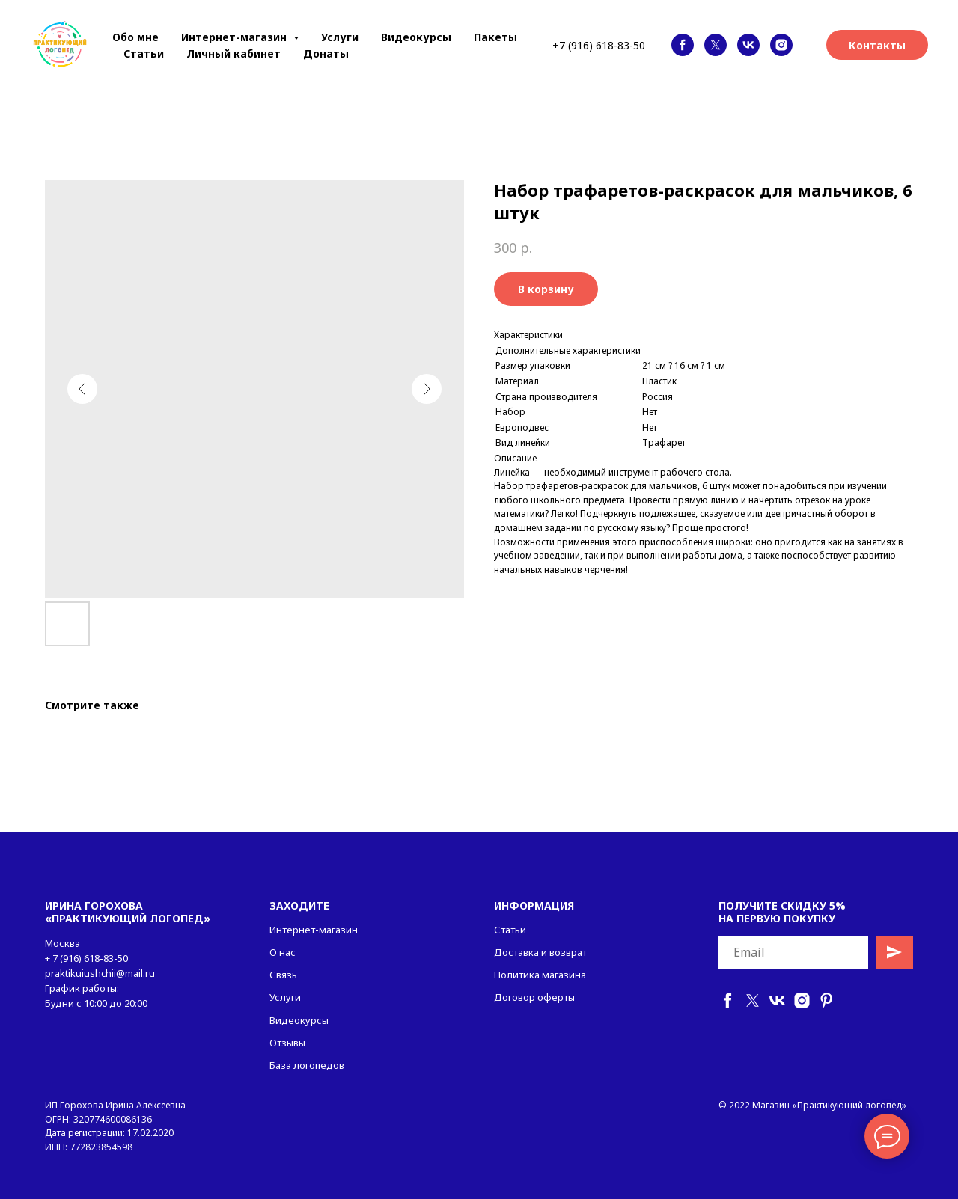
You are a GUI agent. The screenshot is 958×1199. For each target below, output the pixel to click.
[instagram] (781, 45)
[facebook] (682, 45)
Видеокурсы (416, 37)
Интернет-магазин (313, 929)
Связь (283, 974)
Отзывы (287, 1042)
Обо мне (135, 37)
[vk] (748, 45)
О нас (282, 952)
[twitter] (715, 45)
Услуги (340, 37)
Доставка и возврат (540, 952)
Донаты (326, 53)
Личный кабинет (233, 53)
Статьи (143, 53)
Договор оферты (534, 997)
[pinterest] (826, 1000)
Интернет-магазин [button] (235, 37)
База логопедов (306, 1065)
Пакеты (495, 37)
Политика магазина (540, 974)
